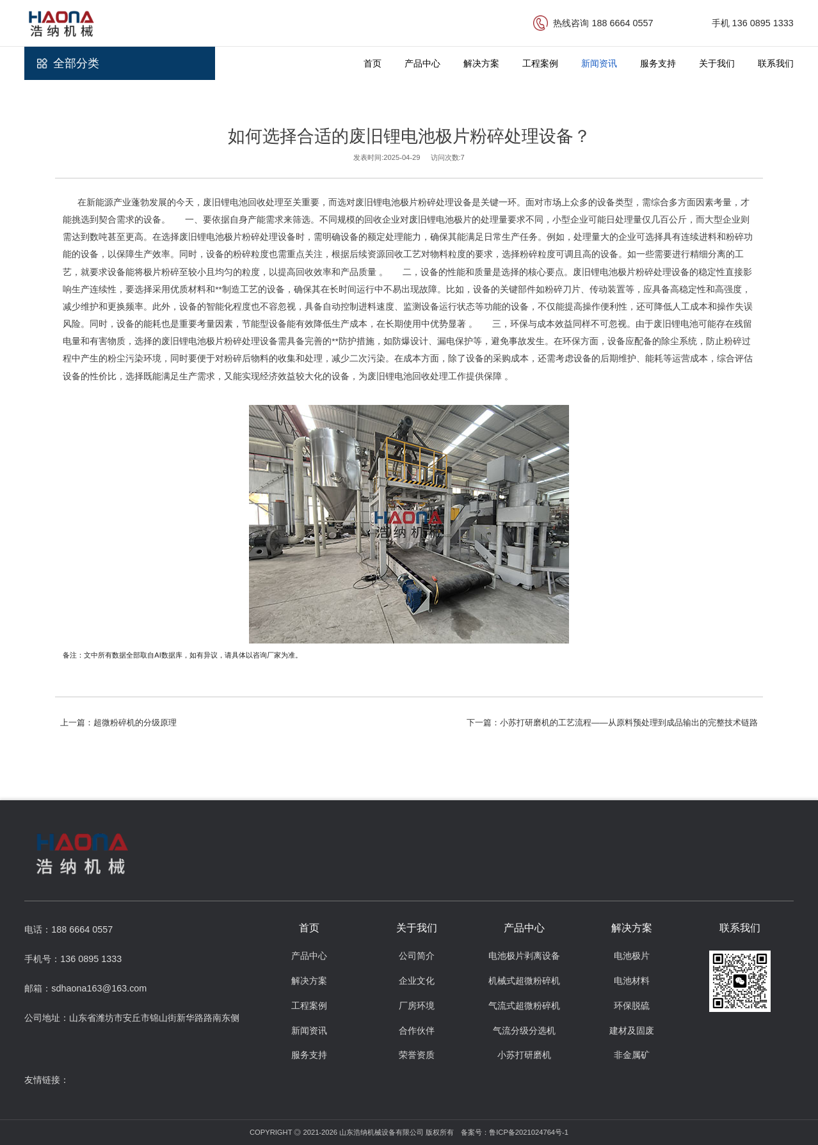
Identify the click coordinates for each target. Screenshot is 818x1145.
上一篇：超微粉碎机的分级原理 (118, 722)
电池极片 (632, 956)
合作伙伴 (417, 1031)
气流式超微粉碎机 (524, 1006)
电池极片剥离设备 (524, 956)
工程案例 (540, 63)
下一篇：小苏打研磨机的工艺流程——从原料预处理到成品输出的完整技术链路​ (612, 722)
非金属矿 (632, 1055)
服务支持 (658, 63)
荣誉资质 (417, 1055)
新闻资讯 (599, 63)
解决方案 (481, 63)
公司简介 (417, 956)
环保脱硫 (632, 1006)
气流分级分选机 (524, 1031)
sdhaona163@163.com (99, 988)
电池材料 (632, 981)
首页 (372, 63)
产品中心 (422, 63)
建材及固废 (631, 1031)
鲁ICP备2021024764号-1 (528, 1132)
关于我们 (717, 63)
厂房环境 (417, 1006)
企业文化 (417, 981)
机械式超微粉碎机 (524, 981)
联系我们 (776, 63)
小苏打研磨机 (524, 1055)
